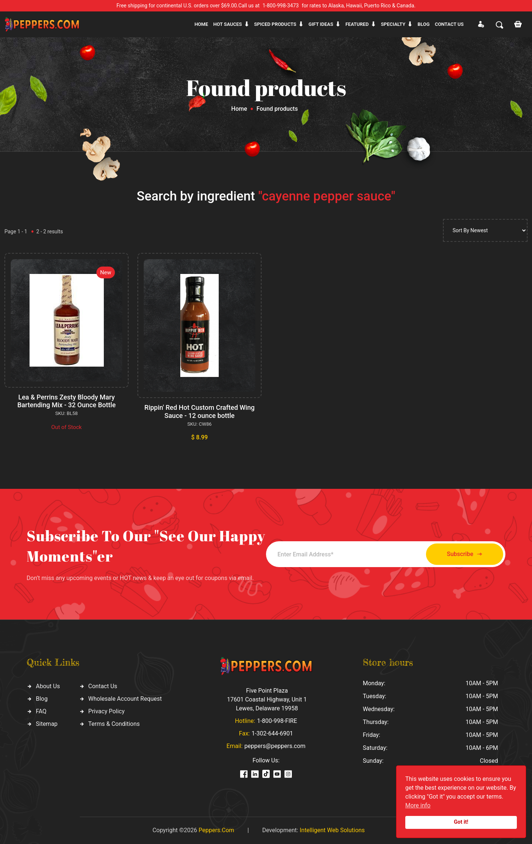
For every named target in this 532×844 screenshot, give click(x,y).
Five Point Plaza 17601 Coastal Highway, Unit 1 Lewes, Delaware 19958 (267, 699)
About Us (48, 686)
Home (201, 24)
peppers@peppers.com (275, 745)
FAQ (41, 711)
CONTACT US (449, 24)
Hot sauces (227, 24)
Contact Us (102, 686)
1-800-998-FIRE (277, 720)
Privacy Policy (106, 711)
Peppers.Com (216, 830)
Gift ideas (320, 24)
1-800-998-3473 (281, 5)
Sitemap (47, 723)
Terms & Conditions (114, 723)
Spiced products (275, 24)
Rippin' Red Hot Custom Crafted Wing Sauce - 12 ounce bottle (199, 411)
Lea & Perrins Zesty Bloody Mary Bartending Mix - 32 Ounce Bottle (66, 401)
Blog (423, 24)
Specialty (393, 24)
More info (417, 805)
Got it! (461, 822)
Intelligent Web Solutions (332, 830)
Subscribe (464, 554)
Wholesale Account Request (125, 698)
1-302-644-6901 (272, 733)
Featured (357, 24)
